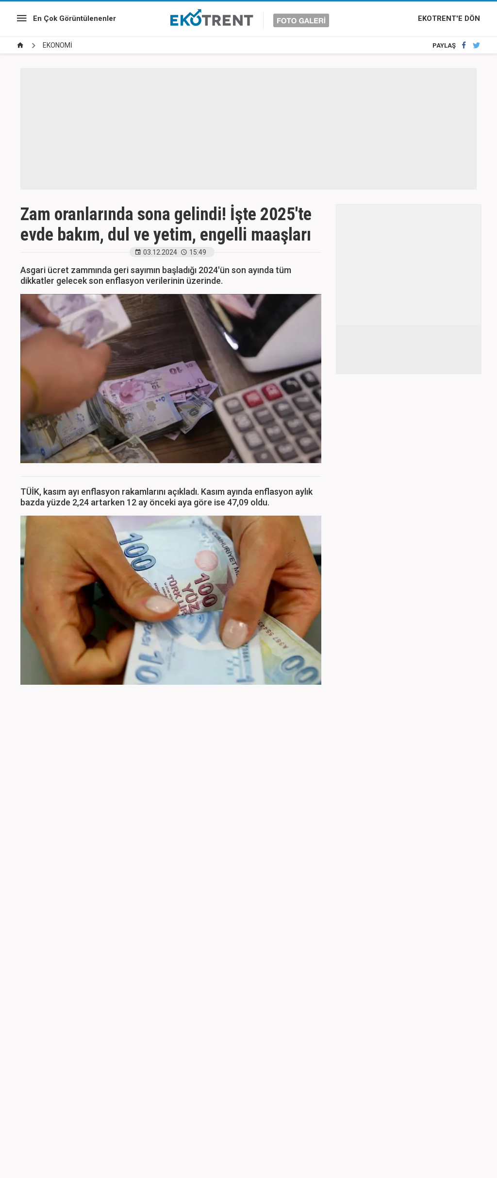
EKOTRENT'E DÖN (449, 18)
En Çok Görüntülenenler (74, 18)
